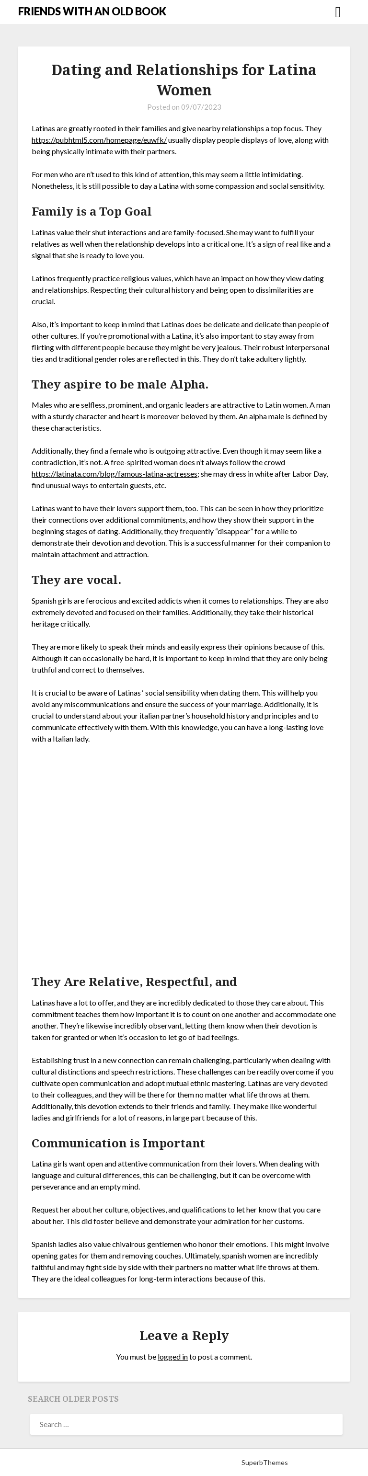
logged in (173, 1356)
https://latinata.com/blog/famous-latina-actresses (114, 473)
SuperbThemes (265, 1462)
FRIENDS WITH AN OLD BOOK (92, 11)
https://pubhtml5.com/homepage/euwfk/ (99, 139)
